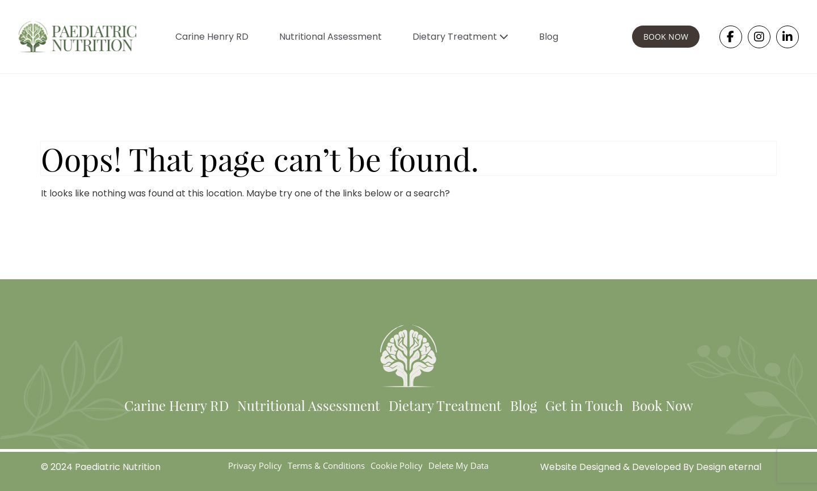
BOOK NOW (665, 36)
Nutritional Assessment (330, 36)
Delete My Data (458, 465)
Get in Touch (584, 405)
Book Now (662, 405)
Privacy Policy (255, 465)
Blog (548, 36)
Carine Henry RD (212, 36)
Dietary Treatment (460, 36)
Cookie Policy (396, 465)
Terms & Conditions (326, 465)
